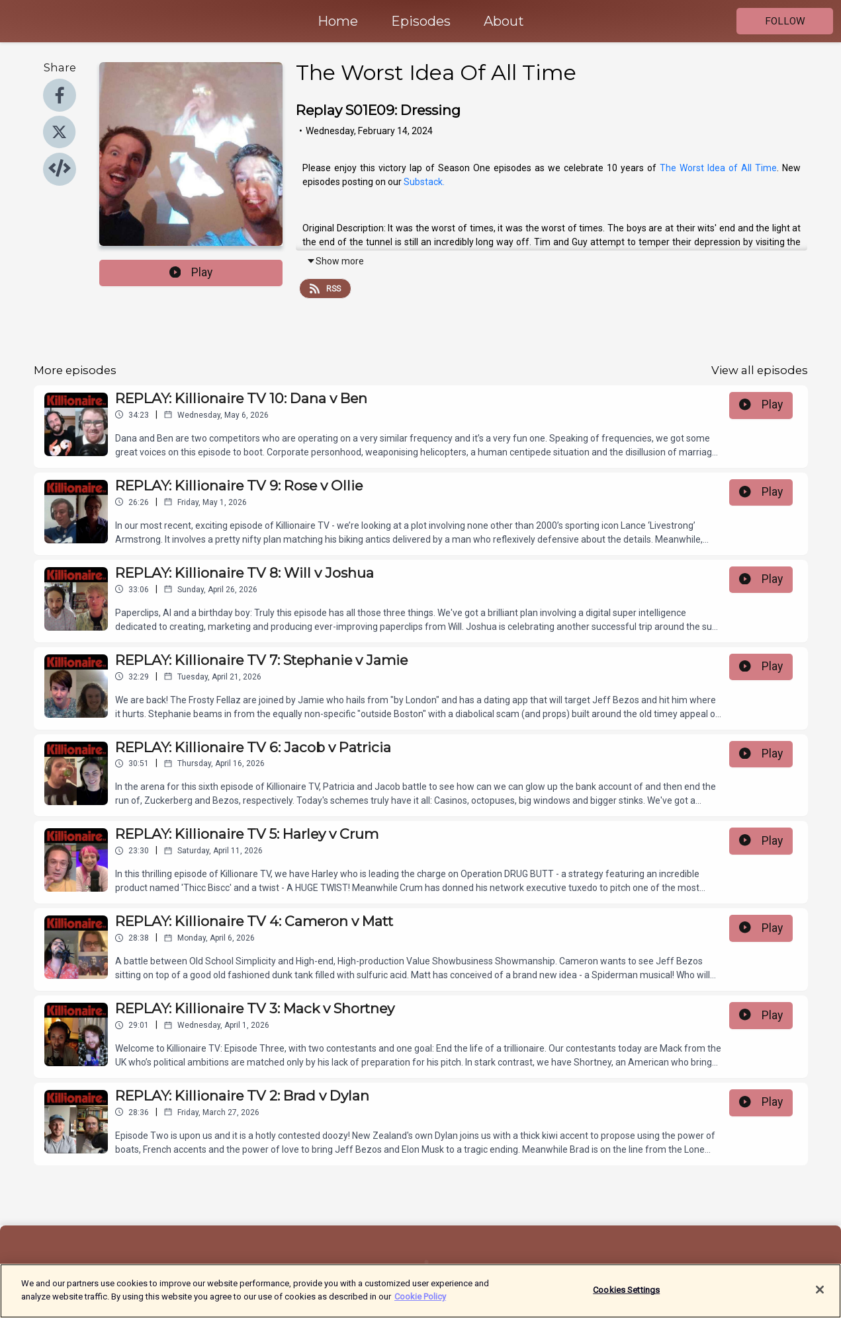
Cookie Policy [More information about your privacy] (420, 1303)
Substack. (424, 181)
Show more (335, 261)
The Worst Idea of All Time (718, 168)
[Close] (819, 1296)
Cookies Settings (626, 1296)
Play (191, 272)
